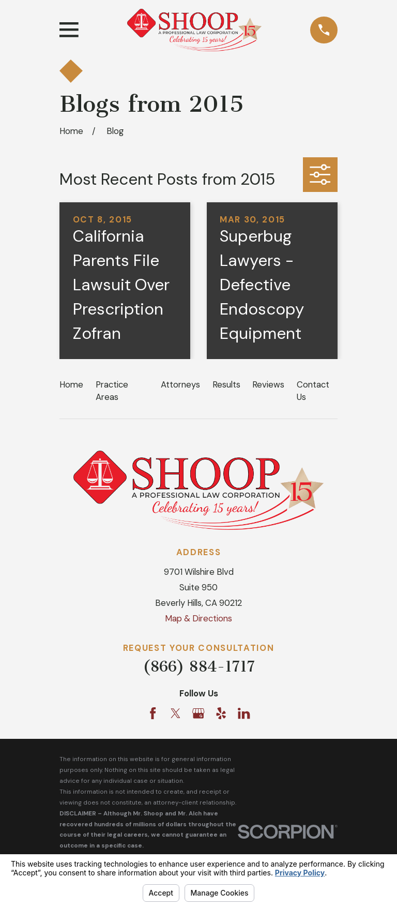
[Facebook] (153, 713)
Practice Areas (112, 390)
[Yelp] (221, 713)
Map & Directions (198, 618)
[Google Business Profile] (198, 713)
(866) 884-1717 (199, 666)
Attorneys (180, 384)
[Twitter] (175, 713)
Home (71, 384)
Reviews (268, 384)
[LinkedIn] (244, 713)
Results (226, 384)
